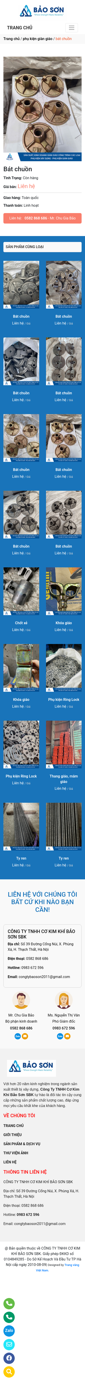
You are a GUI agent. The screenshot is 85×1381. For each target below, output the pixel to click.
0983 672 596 (32, 968)
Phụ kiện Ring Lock (63, 699)
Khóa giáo (64, 623)
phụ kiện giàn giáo (37, 39)
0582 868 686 (35, 218)
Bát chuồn (21, 316)
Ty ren (21, 858)
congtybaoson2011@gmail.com (44, 977)
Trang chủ (11, 39)
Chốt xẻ (21, 623)
